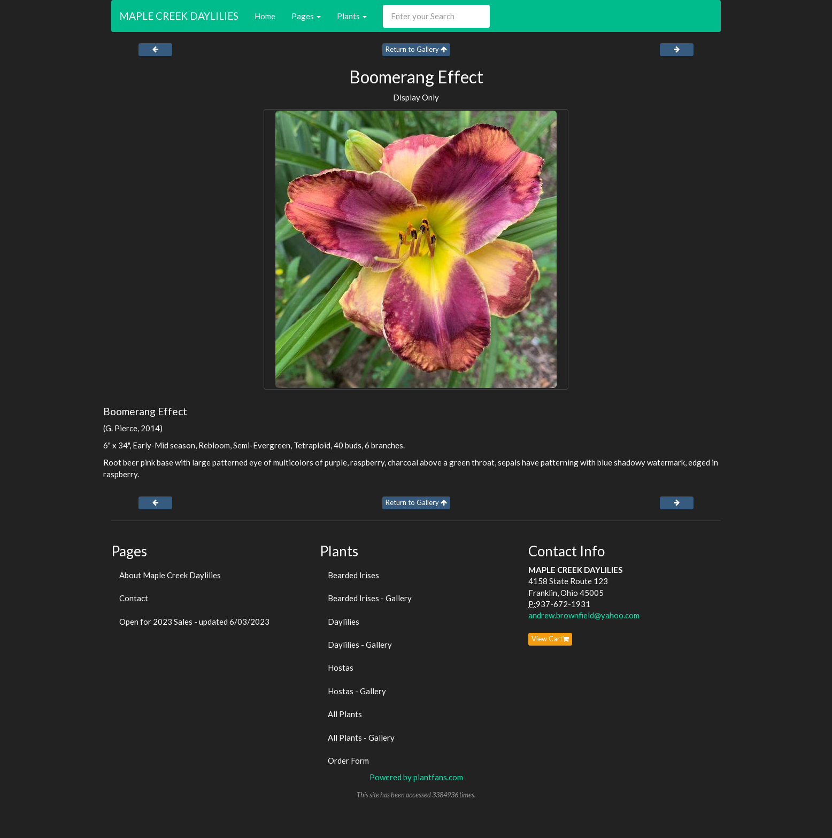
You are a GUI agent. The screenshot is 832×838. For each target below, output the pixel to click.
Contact (133, 598)
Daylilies (343, 621)
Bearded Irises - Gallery (370, 598)
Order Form (348, 760)
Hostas (340, 667)
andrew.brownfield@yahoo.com (584, 615)
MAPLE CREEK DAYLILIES (178, 16)
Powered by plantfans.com (416, 777)
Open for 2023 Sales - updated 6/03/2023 (194, 621)
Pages (306, 16)
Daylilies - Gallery (360, 644)
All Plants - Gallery (361, 737)
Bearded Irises (353, 575)
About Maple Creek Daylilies (170, 575)
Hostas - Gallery (357, 691)
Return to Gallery (416, 49)
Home (265, 16)
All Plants (345, 714)
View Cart (550, 638)
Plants (352, 16)
